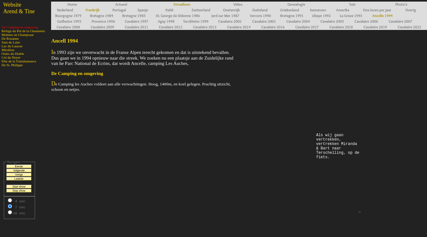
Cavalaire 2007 (400, 21)
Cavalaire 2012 (170, 27)
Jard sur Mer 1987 (225, 15)
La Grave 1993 (351, 15)
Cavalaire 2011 (136, 27)
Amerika (342, 10)
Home (72, 4)
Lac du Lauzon (12, 46)
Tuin (352, 4)
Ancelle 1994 (382, 15)
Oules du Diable (13, 53)
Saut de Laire (11, 42)
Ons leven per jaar (377, 10)
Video (238, 4)
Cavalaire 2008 (68, 27)
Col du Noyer (11, 57)
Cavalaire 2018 (341, 27)
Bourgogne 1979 (68, 15)
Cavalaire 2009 (102, 27)
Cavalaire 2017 (307, 27)
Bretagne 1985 (133, 15)
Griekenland (289, 10)
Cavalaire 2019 (375, 27)
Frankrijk (93, 10)
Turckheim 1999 (195, 21)
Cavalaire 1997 (136, 21)
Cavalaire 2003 (264, 21)
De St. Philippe (12, 65)
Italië (169, 10)
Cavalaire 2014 (238, 27)
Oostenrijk (231, 10)
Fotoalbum (181, 4)
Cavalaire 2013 (204, 27)
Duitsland (259, 10)
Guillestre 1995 (69, 21)
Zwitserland (200, 10)
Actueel (121, 4)
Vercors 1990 (260, 15)
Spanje (142, 10)
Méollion (8, 50)
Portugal (119, 10)
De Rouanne (10, 38)
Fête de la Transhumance (19, 61)
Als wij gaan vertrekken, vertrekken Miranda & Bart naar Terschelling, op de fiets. (338, 172)
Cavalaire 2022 (409, 27)
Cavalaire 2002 (230, 21)
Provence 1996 (103, 21)
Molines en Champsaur (18, 35)
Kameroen (318, 10)
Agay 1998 (166, 21)
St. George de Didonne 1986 (178, 15)
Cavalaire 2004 (298, 21)
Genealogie (296, 4)
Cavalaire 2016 (272, 27)
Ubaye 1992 (321, 15)
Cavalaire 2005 (332, 21)
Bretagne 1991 (291, 15)
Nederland (65, 10)
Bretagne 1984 (101, 15)
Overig (410, 10)
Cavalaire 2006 (366, 21)
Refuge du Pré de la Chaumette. (24, 31)
